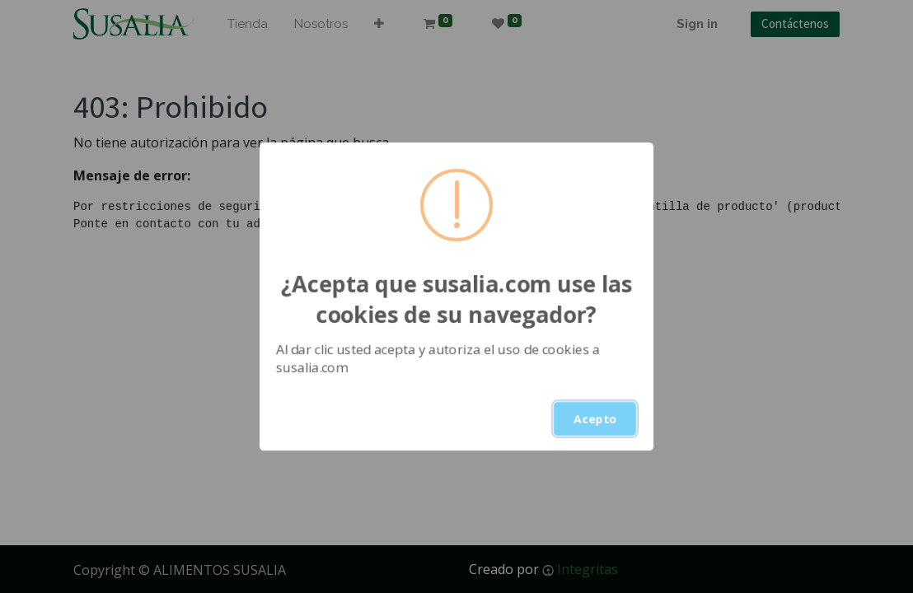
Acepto (595, 419)
